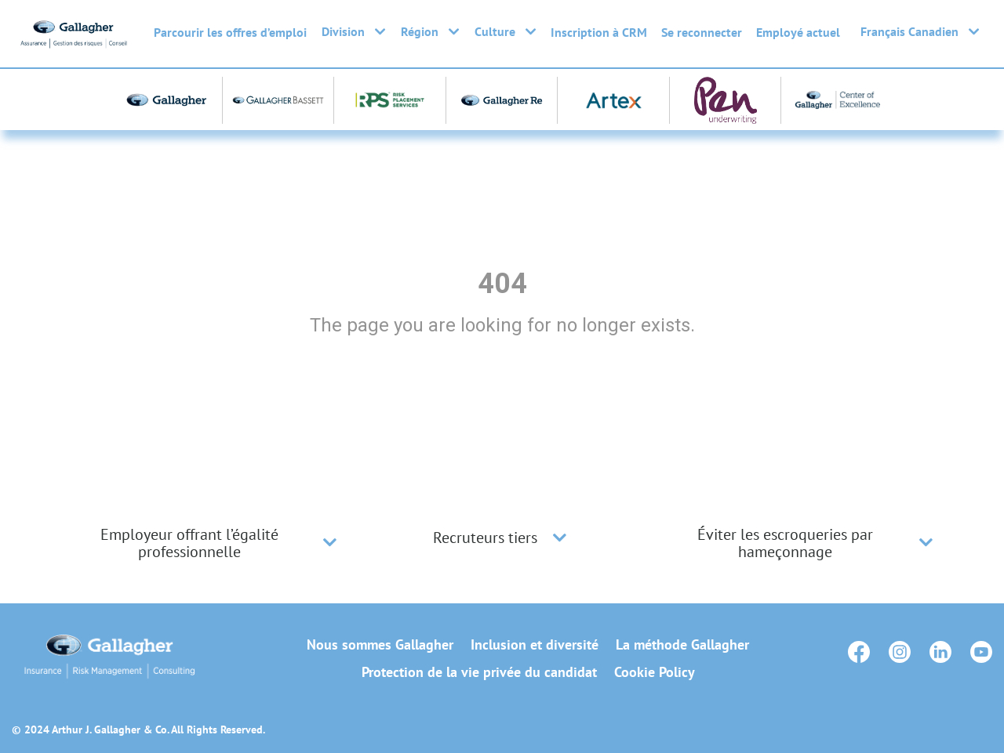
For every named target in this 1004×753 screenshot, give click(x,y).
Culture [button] (505, 31)
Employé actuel (798, 32)
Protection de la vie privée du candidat (479, 672)
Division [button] (353, 31)
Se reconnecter (701, 32)
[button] (329, 542)
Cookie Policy (654, 672)
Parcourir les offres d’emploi (230, 32)
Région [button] (430, 31)
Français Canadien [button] (919, 31)
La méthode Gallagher (682, 644)
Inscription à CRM (599, 32)
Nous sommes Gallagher (380, 644)
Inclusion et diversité (534, 644)
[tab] (204, 543)
